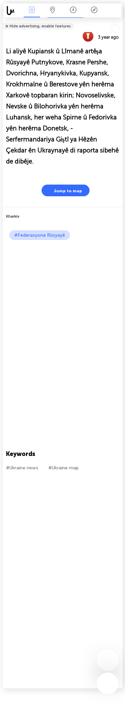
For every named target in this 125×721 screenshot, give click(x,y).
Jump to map (63, 190)
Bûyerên (31, 10)
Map (52, 10)
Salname (73, 10)
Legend (94, 10)
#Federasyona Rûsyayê (39, 235)
